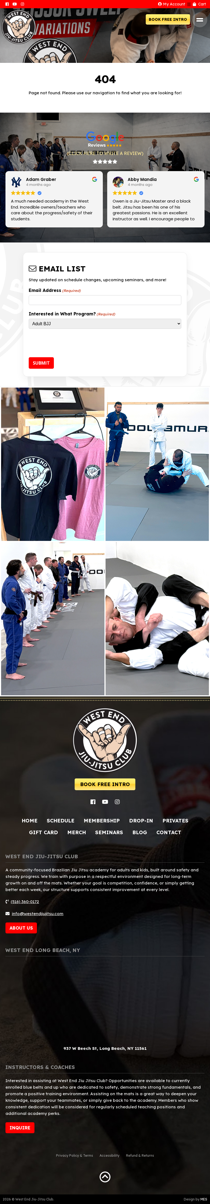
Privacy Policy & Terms (74, 1155)
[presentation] (70, 344)
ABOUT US (21, 928)
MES (203, 1199)
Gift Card (43, 832)
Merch (76, 832)
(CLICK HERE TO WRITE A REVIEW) (105, 153)
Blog (139, 832)
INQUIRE (20, 1127)
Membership (102, 821)
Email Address (55, 290)
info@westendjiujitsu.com (37, 913)
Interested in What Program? (72, 314)
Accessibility (109, 1155)
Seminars (109, 832)
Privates (175, 821)
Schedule (60, 821)
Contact (168, 832)
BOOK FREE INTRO (168, 19)
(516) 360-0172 (25, 901)
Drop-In (141, 821)
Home (29, 821)
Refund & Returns (140, 1155)
